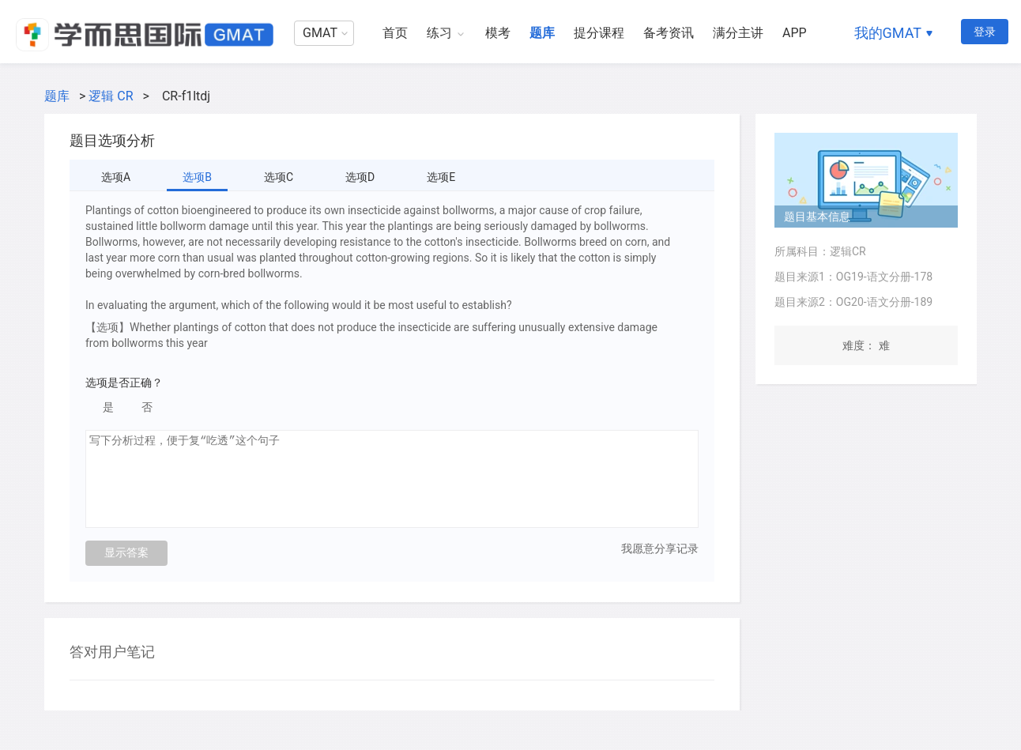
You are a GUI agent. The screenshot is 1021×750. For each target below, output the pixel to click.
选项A (115, 177)
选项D (360, 177)
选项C (278, 177)
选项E (441, 177)
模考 (497, 32)
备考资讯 (668, 32)
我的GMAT (887, 32)
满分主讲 (738, 32)
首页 (395, 32)
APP (794, 32)
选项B (197, 177)
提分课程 (599, 32)
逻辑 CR (111, 96)
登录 (985, 31)
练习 (439, 32)
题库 (542, 32)
